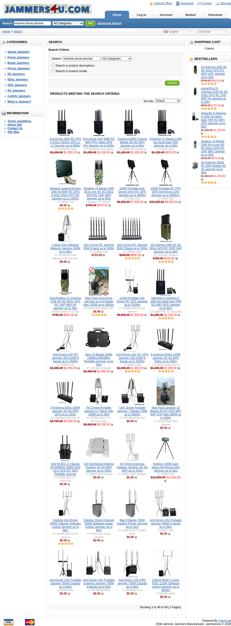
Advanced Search (109, 23)
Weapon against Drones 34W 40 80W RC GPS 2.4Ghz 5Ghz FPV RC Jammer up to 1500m (65, 193)
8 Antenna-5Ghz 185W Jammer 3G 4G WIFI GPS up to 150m (65, 411)
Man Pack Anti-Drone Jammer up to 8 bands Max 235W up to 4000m (98, 301)
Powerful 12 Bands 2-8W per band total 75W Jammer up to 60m (166, 142)
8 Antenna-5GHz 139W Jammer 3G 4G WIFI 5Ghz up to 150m (165, 358)
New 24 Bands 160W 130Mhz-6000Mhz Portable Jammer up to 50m (98, 359)
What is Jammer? (19, 101)
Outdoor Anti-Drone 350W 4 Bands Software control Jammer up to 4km (65, 525)
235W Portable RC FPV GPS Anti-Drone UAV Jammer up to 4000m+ (165, 192)
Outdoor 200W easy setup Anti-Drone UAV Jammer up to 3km (166, 467)
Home (117, 15)
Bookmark (187, 3)
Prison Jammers (18, 68)
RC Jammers (16, 90)
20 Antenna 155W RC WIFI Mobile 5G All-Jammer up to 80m (213, 167)
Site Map (13, 132)
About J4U (14, 124)
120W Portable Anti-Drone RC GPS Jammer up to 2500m (132, 301)
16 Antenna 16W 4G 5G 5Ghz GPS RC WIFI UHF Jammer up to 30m (214, 72)
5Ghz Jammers (17, 79)
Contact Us (15, 128)
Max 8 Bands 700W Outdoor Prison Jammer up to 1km (132, 524)
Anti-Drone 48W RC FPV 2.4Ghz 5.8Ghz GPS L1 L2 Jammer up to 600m (65, 142)
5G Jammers (16, 74)
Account (166, 15)
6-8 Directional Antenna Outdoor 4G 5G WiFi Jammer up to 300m (99, 467)
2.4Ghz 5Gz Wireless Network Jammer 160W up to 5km (65, 248)
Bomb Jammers (18, 63)
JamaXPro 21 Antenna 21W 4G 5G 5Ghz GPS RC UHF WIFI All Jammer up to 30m (214, 95)
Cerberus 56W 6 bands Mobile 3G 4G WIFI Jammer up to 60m (132, 142)
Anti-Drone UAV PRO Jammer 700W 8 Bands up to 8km (132, 583)
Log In (141, 15)
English (171, 31)
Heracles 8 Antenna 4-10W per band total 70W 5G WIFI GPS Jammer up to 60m (213, 120)
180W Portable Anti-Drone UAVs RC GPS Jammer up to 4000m (132, 192)
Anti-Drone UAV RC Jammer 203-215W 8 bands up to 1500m (65, 358)
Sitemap (225, 3)
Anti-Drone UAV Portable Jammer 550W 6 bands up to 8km (166, 524)
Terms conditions (19, 121)
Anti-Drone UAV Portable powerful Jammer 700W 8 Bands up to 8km (99, 583)
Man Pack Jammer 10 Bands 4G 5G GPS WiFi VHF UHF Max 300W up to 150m (165, 412)
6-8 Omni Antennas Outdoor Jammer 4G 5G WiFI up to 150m (132, 467)
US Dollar (204, 31)
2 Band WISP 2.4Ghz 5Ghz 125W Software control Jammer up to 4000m (165, 585)
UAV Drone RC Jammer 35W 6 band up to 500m (98, 246)
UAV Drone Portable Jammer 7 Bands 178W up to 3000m (132, 411)
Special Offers (163, 3)
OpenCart (224, 620)
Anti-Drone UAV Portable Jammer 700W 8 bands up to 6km (65, 583)
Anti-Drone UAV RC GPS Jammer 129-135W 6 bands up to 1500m (132, 358)
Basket (191, 15)
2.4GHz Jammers (19, 96)
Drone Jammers (18, 57)
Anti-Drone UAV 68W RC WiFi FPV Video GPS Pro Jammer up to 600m (99, 142)
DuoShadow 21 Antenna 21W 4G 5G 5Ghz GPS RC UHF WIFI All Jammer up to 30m (65, 303)
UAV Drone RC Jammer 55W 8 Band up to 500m (132, 246)
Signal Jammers (18, 52)
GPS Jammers (17, 85)
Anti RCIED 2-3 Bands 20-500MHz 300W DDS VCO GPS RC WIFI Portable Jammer (65, 469)
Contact (207, 3)
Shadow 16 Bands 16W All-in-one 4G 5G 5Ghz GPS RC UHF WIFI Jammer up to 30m (213, 148)
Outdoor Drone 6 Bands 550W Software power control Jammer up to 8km (98, 525)
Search (18, 31)
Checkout (215, 15)
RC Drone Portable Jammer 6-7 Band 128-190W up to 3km (99, 411)
